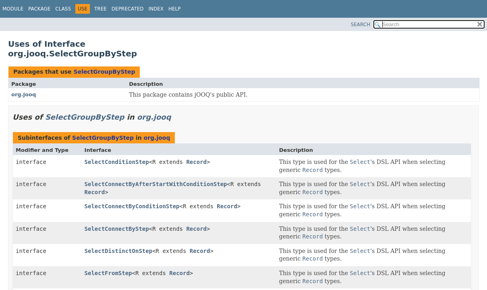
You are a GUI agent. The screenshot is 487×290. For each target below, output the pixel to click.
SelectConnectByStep (117, 229)
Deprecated (128, 9)
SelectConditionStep (117, 162)
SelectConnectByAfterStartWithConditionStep (156, 184)
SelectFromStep (108, 273)
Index (156, 9)
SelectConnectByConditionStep (132, 206)
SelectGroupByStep (104, 71)
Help (174, 9)
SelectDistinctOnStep (119, 251)
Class (63, 9)
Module (12, 9)
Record (196, 162)
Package (39, 9)
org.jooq (23, 94)
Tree (100, 9)
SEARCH (361, 24)
